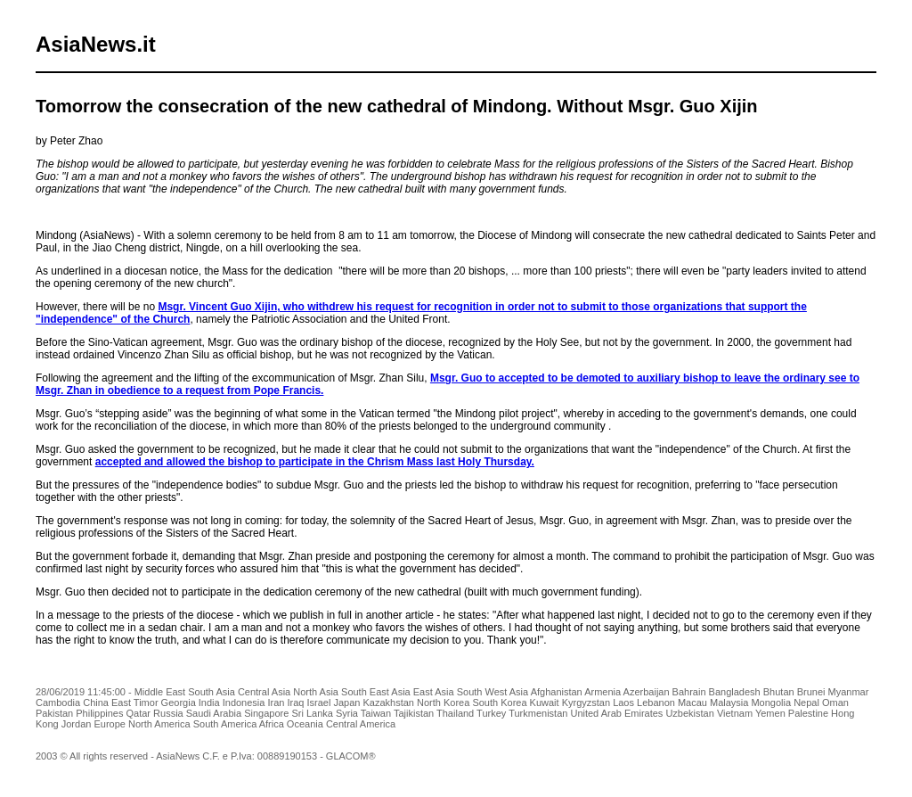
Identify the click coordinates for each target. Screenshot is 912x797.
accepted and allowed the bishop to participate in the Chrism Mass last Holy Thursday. (314, 462)
